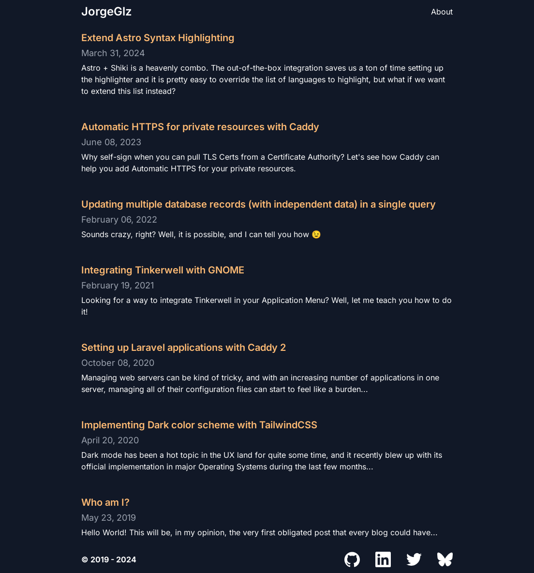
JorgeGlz (106, 11)
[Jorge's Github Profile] (352, 559)
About (442, 11)
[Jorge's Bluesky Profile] (445, 559)
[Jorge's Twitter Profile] (414, 559)
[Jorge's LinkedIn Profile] (383, 559)
